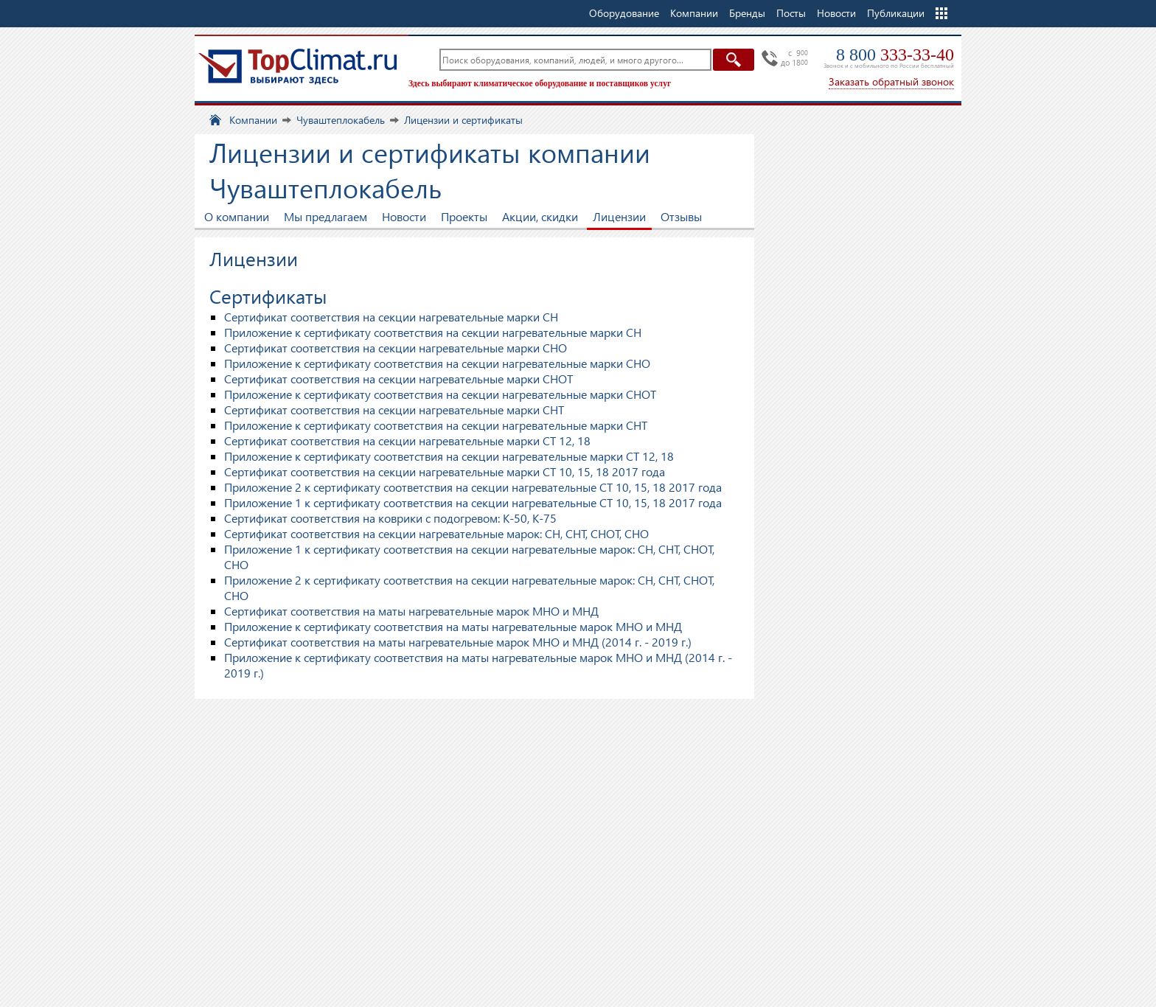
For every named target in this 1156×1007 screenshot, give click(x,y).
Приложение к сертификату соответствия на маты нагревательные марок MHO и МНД (453, 626)
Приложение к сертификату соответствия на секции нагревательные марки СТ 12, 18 (449, 456)
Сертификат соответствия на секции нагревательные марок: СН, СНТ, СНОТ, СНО (436, 533)
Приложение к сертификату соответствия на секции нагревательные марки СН (432, 332)
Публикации (896, 13)
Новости (836, 13)
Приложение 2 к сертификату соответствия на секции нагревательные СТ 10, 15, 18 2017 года (473, 487)
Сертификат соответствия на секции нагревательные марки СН (391, 316)
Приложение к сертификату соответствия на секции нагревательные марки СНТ (435, 425)
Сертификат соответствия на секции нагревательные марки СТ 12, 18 (407, 440)
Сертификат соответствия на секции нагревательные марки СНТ (394, 409)
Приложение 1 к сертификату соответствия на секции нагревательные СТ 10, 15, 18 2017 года (473, 502)
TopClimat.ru (297, 66)
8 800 (895, 54)
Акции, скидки (540, 216)
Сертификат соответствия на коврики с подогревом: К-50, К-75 (390, 518)
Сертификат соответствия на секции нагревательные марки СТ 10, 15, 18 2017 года (444, 471)
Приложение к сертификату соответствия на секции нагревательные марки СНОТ (440, 394)
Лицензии (619, 216)
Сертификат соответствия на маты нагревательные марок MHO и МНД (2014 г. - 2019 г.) (458, 641)
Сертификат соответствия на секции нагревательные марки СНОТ (398, 378)
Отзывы (681, 216)
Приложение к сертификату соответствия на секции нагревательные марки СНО (437, 363)
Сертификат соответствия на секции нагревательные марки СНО (395, 347)
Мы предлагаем (325, 216)
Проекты (464, 216)
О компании (236, 216)
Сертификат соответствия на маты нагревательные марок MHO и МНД (411, 611)
